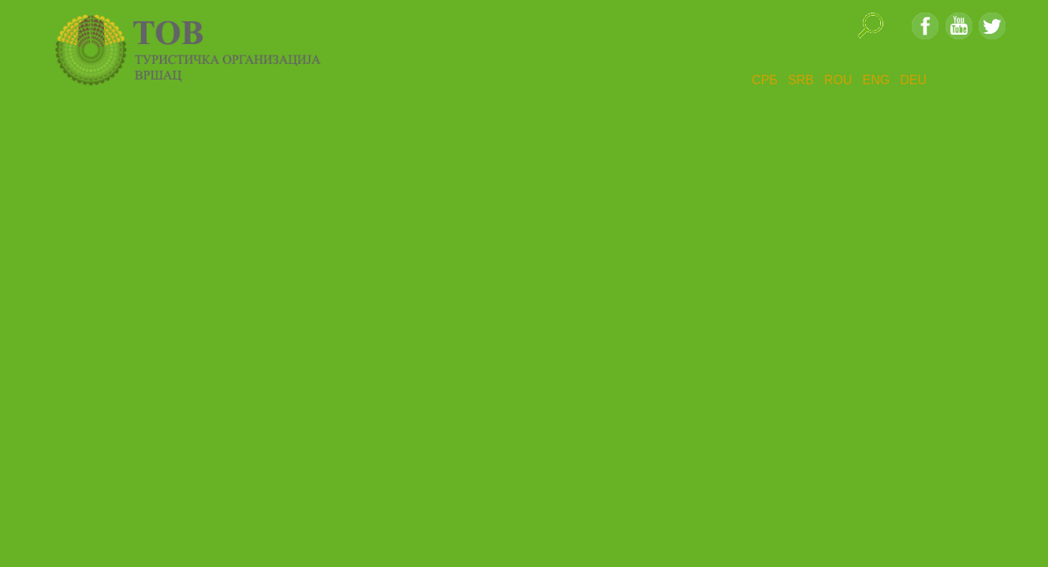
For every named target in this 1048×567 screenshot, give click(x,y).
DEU (913, 80)
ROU (838, 80)
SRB (801, 80)
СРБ (765, 80)
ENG (876, 80)
